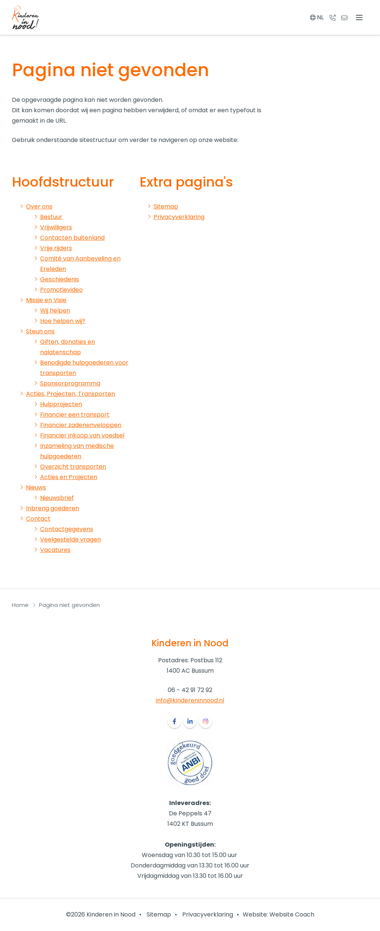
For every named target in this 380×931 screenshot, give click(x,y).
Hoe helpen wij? (62, 321)
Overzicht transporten (73, 466)
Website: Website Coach (278, 914)
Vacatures (55, 550)
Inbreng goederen (52, 508)
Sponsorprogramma (70, 383)
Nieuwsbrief (57, 498)
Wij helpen (55, 310)
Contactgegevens (66, 529)
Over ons (39, 206)
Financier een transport (74, 414)
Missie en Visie (46, 300)
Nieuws (36, 487)
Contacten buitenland (72, 237)
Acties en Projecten (68, 477)
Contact (38, 518)
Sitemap (166, 206)
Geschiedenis (59, 279)
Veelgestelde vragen (70, 539)
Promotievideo (61, 289)
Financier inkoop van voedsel (82, 435)
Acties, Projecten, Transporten (70, 393)
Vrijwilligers (56, 227)
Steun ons (40, 331)
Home (20, 605)
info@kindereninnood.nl (190, 700)
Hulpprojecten (61, 404)
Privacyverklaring (179, 217)
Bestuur (51, 217)
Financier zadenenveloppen (80, 425)
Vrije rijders (56, 248)
